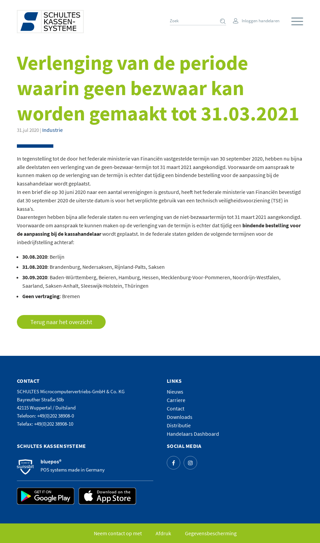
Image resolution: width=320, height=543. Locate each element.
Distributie (179, 425)
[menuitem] (295, 21)
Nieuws (175, 391)
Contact (175, 408)
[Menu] (297, 21)
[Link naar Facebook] (173, 462)
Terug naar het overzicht (61, 322)
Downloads (179, 416)
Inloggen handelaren (260, 21)
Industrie (52, 129)
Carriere (176, 400)
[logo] (50, 21)
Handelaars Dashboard (193, 433)
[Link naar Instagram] (190, 462)
